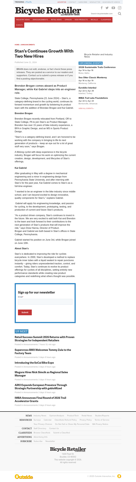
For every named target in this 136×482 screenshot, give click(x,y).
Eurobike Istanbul (87, 87)
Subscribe (82, 2)
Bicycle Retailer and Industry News (98, 55)
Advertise (61, 2)
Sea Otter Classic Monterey (93, 77)
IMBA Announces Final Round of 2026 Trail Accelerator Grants (40, 399)
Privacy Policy (86, 420)
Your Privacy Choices (43, 424)
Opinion (68, 20)
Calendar (48, 420)
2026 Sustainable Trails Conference (97, 67)
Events (19, 25)
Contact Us (54, 428)
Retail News (56, 20)
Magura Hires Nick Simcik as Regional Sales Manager (41, 373)
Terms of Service (102, 420)
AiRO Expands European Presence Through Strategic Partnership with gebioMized (41, 386)
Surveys (37, 420)
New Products (81, 20)
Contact (72, 2)
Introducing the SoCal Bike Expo (34, 362)
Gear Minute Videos (111, 2)
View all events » (86, 108)
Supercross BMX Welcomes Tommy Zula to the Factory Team (43, 351)
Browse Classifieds (42, 432)
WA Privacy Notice (100, 424)
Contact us (33, 75)
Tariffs (29, 2)
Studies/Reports (102, 415)
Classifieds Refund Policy (66, 420)
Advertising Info (40, 437)
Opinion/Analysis (56, 415)
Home (17, 45)
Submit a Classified (61, 432)
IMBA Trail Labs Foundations (93, 98)
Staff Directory (40, 428)
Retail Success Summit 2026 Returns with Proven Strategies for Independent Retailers (44, 338)
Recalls (94, 20)
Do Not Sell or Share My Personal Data (72, 424)
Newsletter (95, 2)
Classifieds (106, 20)
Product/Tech (73, 415)
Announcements (40, 20)
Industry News (23, 20)
